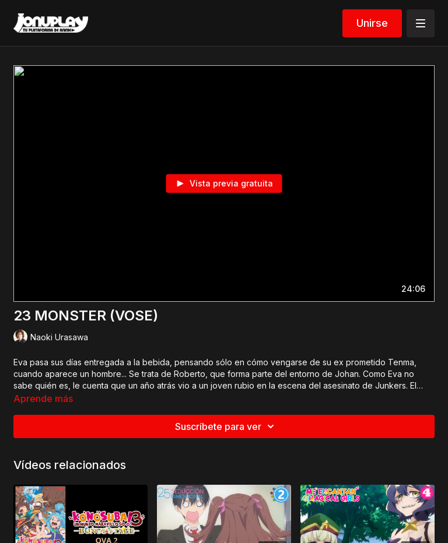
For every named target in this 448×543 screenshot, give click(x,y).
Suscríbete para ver (226, 426)
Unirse (372, 23)
